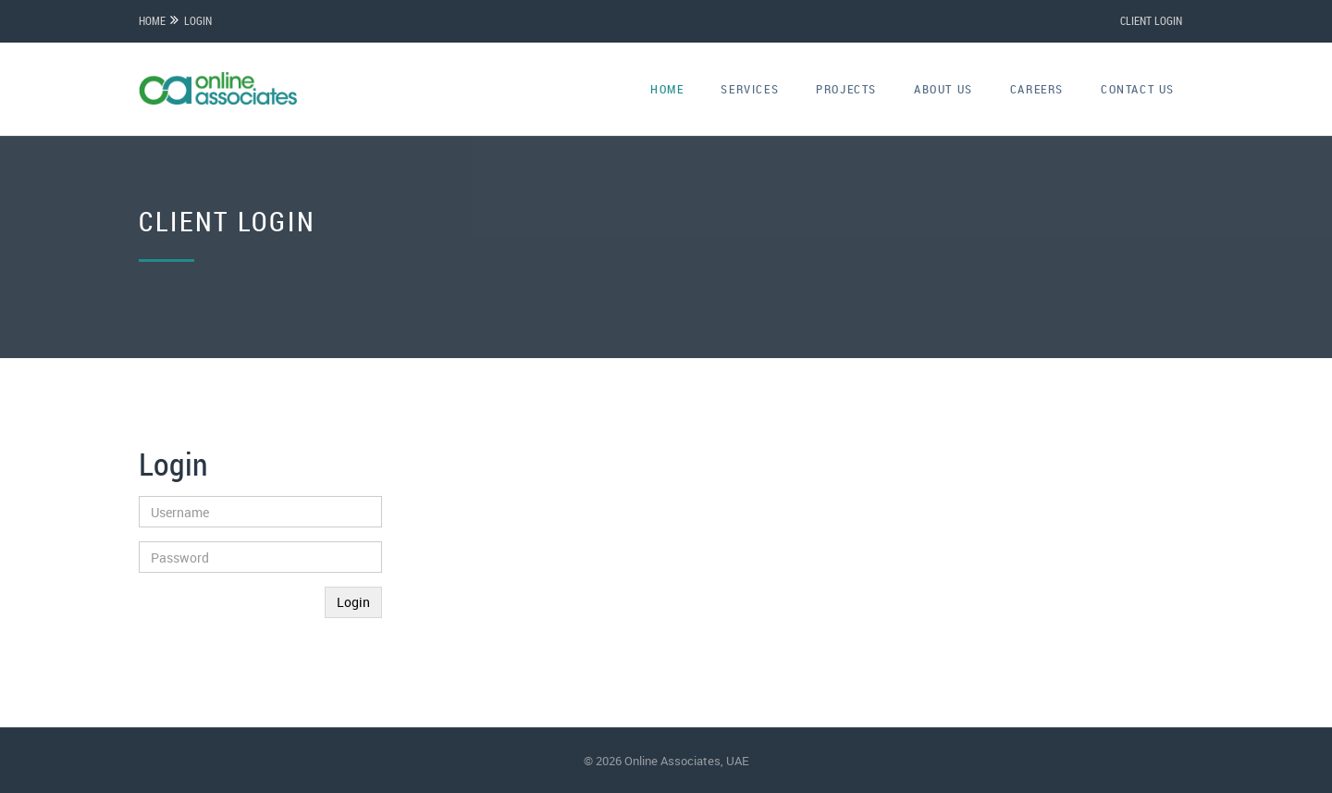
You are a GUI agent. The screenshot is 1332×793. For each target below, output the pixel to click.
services (750, 89)
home (667, 89)
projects (846, 89)
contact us (1138, 89)
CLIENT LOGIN (1151, 20)
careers (1037, 89)
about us (943, 89)
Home (152, 20)
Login (198, 20)
